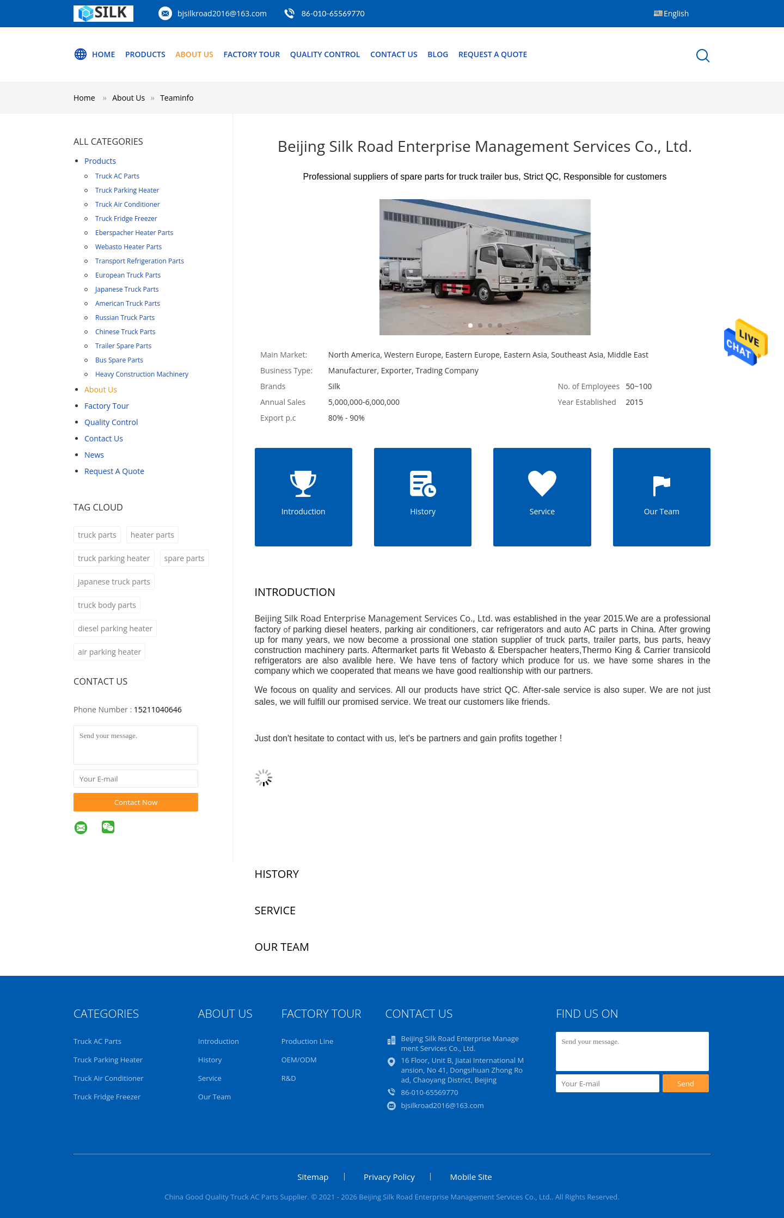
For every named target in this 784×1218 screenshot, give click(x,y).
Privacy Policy (389, 1176)
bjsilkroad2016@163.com (222, 13)
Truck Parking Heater (127, 190)
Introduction (218, 1041)
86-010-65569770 (333, 13)
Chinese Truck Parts (125, 331)
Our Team (214, 1097)
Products (145, 54)
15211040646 (158, 709)
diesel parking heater (115, 628)
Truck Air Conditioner (127, 204)
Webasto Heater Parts (128, 246)
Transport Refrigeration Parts (139, 261)
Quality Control (325, 54)
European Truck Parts (128, 275)
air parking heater (109, 652)
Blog (437, 54)
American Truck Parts (127, 303)
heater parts (152, 535)
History (210, 1060)
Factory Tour (251, 54)
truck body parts (107, 605)
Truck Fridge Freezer (126, 218)
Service (210, 1078)
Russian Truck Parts (125, 317)
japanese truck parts (114, 581)
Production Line (307, 1041)
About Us (194, 54)
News (94, 455)
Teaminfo (177, 98)
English (676, 13)
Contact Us (394, 54)
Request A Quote (492, 54)
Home (94, 54)
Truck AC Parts (117, 176)
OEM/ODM (299, 1060)
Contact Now (136, 802)
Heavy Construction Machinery (141, 374)
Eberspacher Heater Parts (134, 232)
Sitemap (312, 1176)
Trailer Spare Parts (123, 345)
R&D (288, 1078)
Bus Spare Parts (119, 360)
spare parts (184, 558)
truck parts (97, 535)
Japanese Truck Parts (126, 289)
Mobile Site (471, 1176)
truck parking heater (114, 558)
